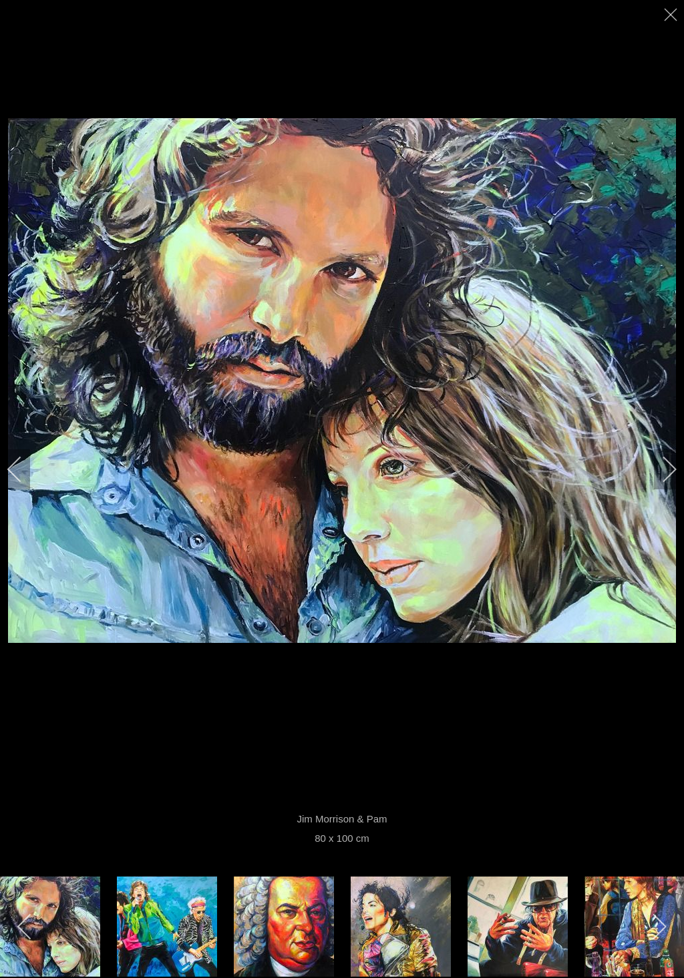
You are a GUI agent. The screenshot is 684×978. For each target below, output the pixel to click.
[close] (672, 14)
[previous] (23, 469)
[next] (660, 469)
